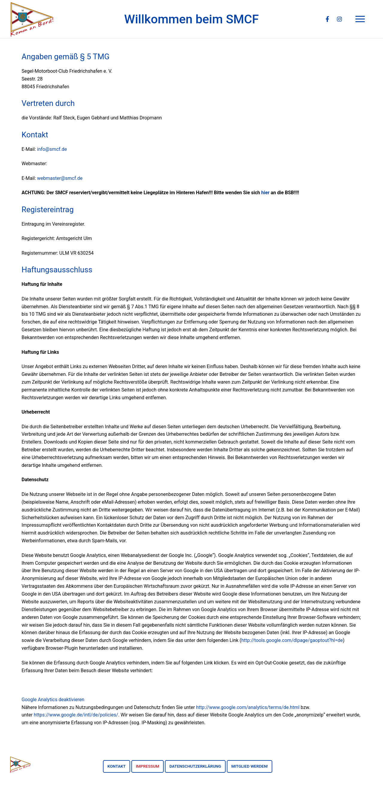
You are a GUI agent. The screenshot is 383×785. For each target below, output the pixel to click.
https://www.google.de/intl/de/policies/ (76, 715)
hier (265, 192)
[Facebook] (327, 19)
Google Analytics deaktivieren (53, 699)
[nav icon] (361, 19)
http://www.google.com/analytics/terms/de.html (248, 707)
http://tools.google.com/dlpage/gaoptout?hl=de (292, 640)
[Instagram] (339, 19)
